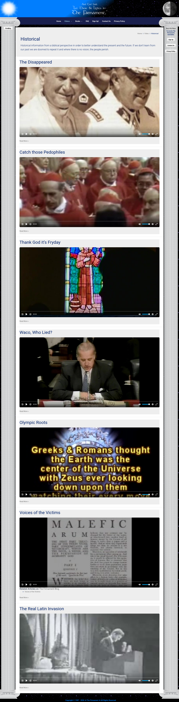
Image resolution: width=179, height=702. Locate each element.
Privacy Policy (171, 51)
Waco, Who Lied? (36, 332)
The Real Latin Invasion (42, 608)
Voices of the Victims (41, 512)
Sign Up (170, 39)
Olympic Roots (34, 422)
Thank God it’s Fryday (41, 242)
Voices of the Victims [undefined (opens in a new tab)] (33, 592)
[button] (68, 21)
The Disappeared (36, 62)
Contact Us (170, 45)
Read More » (24, 141)
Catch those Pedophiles (43, 152)
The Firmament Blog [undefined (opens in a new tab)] (49, 588)
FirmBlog (8, 28)
